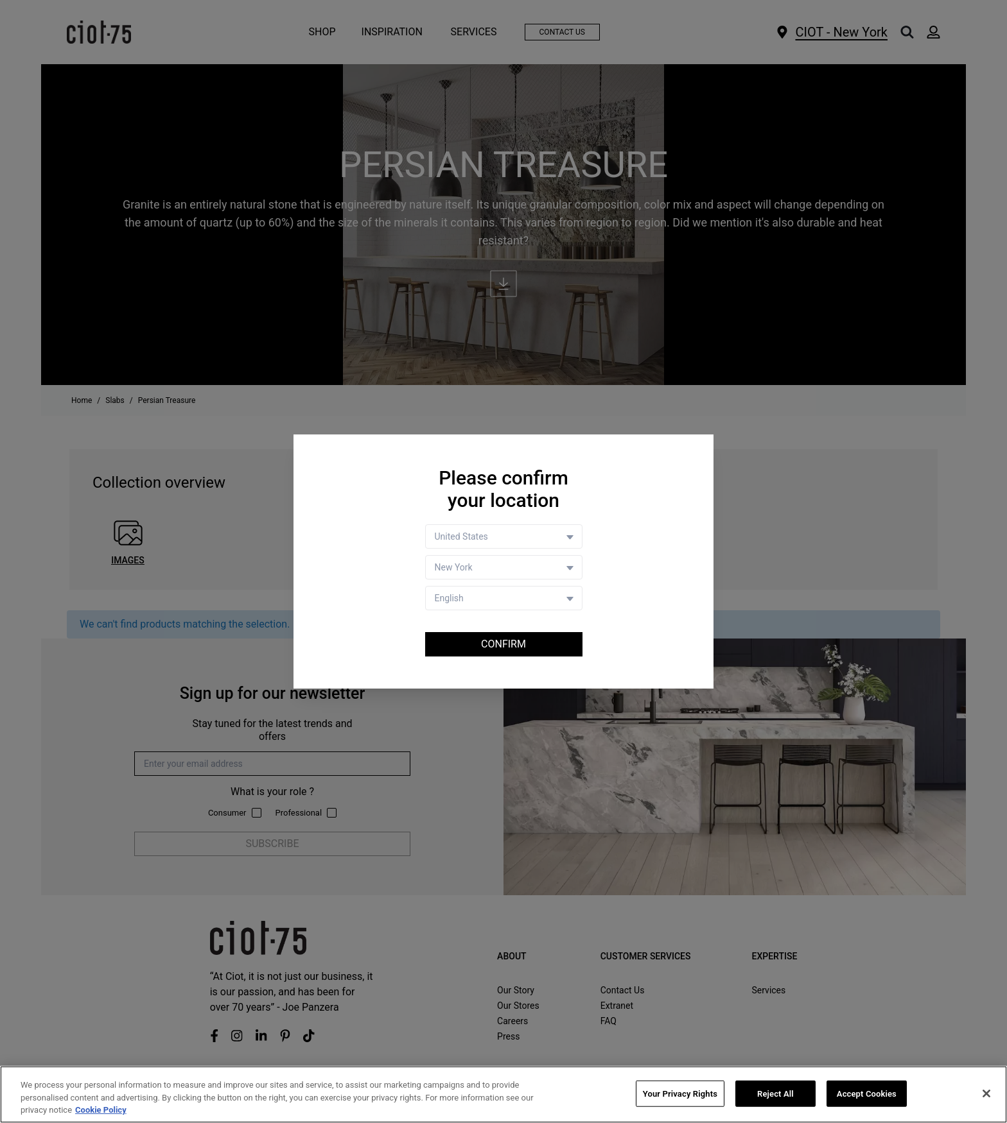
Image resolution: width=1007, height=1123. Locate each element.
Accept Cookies (867, 1094)
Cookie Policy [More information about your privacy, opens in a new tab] (101, 1110)
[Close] (986, 1093)
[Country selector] (503, 536)
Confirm (503, 644)
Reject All (775, 1094)
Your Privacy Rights (680, 1094)
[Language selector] (503, 598)
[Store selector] (503, 567)
